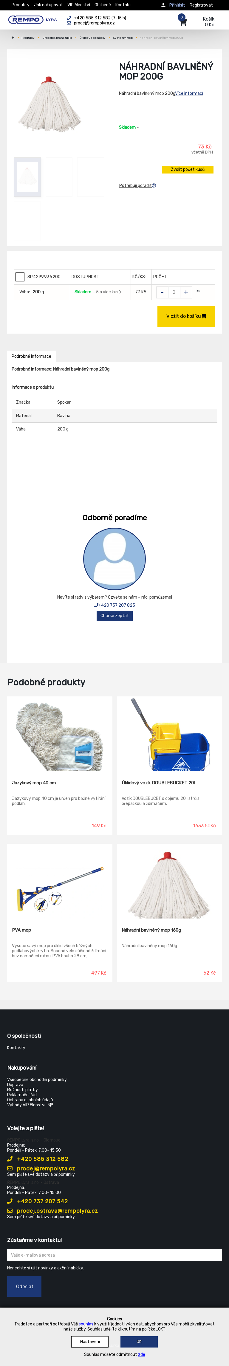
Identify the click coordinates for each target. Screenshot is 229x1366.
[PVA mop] (59, 881)
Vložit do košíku (186, 316)
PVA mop (21, 930)
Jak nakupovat (48, 4)
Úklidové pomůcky (93, 38)
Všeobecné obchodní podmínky (37, 1079)
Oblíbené (103, 4)
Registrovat (201, 5)
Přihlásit (177, 5)
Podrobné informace (31, 356)
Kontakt (123, 4)
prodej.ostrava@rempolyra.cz (52, 1211)
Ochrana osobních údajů (30, 1099)
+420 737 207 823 (114, 605)
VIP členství (78, 4)
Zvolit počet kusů (188, 169)
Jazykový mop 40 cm (34, 783)
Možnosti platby (22, 1089)
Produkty (21, 4)
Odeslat (24, 1286)
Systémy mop (123, 38)
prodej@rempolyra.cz (41, 1168)
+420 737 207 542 (37, 1201)
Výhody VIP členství (30, 1105)
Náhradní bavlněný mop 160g (151, 930)
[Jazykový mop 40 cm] (59, 734)
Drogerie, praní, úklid (57, 38)
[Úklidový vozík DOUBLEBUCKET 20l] (169, 734)
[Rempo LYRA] (32, 18)
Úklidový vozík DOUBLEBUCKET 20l (158, 783)
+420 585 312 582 (37, 1159)
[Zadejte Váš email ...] (114, 1255)
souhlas (86, 1324)
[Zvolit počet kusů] (174, 292)
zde (141, 1354)
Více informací (189, 93)
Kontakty (16, 1047)
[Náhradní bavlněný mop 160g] (169, 881)
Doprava (15, 1084)
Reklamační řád (22, 1094)
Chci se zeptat (114, 615)
